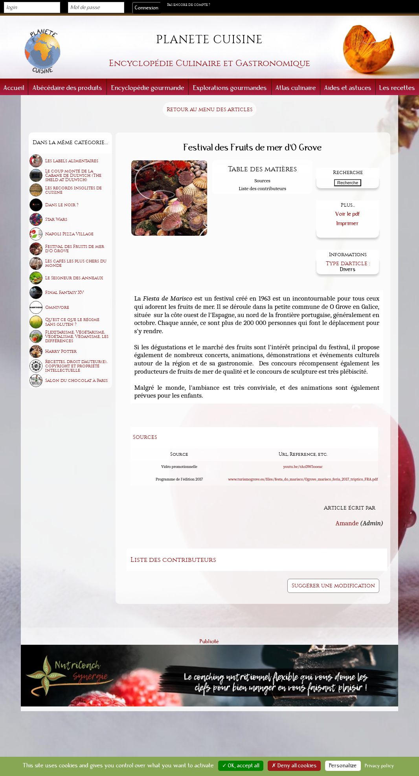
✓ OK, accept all (240, 766)
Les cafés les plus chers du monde (76, 263)
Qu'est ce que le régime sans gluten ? (72, 322)
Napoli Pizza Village (69, 234)
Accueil (14, 88)
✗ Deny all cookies (294, 766)
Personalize (343, 766)
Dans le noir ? (62, 204)
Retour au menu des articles (209, 109)
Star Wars (56, 219)
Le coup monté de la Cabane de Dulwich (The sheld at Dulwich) (73, 175)
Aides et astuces (347, 88)
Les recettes (397, 88)
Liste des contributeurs (262, 188)
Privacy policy (379, 766)
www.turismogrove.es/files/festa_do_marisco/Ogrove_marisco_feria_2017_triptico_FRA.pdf (303, 479)
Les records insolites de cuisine (73, 190)
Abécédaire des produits (67, 88)
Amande (347, 523)
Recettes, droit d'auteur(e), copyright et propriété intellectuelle (76, 366)
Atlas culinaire (296, 88)
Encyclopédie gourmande (147, 88)
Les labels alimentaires (71, 160)
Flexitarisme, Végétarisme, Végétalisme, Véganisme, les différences (76, 336)
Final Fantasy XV (64, 292)
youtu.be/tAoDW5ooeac (303, 466)
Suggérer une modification (333, 585)
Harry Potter (61, 351)
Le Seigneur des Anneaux (74, 278)
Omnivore (57, 307)
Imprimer (347, 223)
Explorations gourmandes (230, 88)
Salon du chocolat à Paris (76, 380)
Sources (262, 180)
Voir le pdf (347, 214)
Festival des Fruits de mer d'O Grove (74, 248)
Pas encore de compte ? (188, 5)
